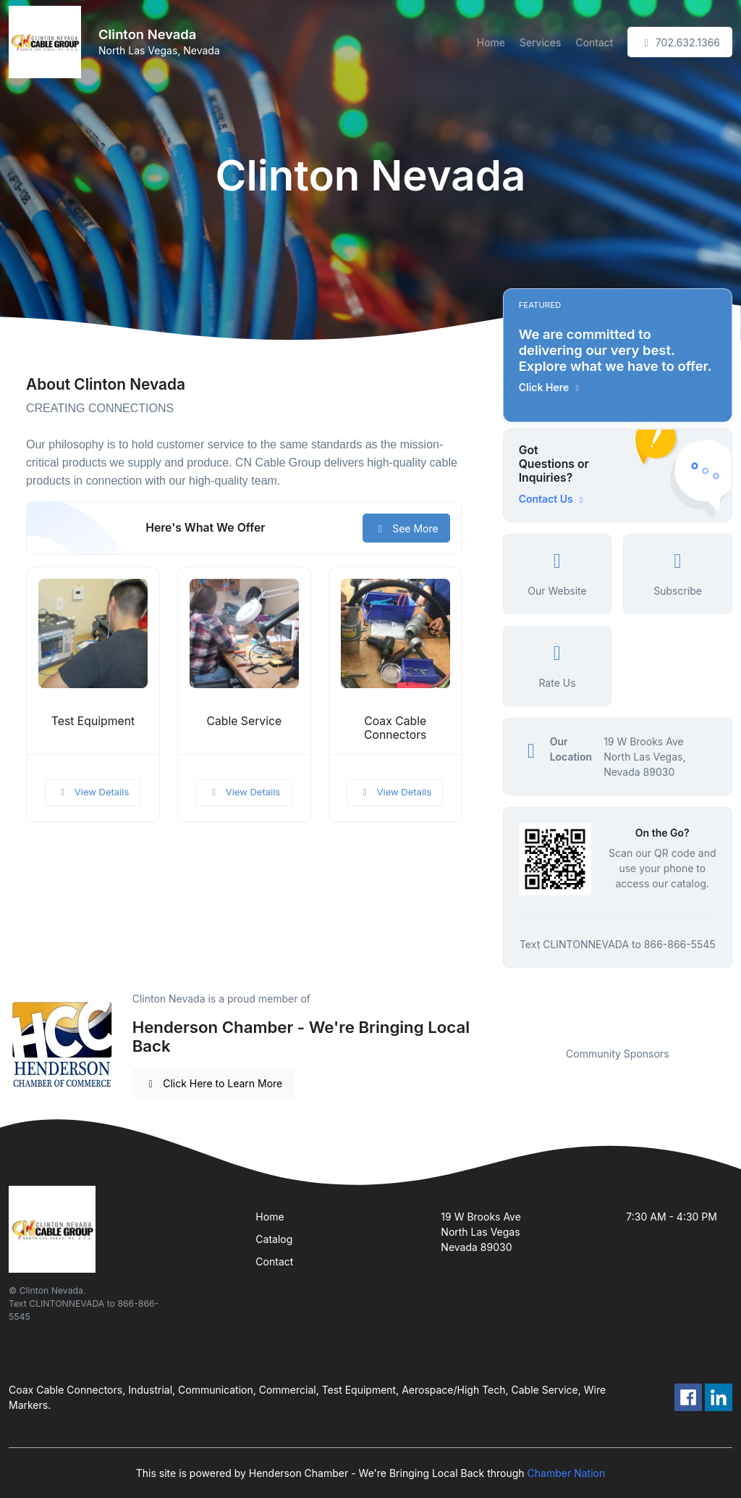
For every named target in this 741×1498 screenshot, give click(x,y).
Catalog (273, 1239)
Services (540, 42)
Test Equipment (93, 721)
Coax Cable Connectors (395, 728)
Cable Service (243, 721)
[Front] (48, 42)
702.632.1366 (680, 42)
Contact (594, 42)
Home (491, 42)
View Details (93, 792)
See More (406, 528)
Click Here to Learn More (214, 1083)
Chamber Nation (567, 1473)
